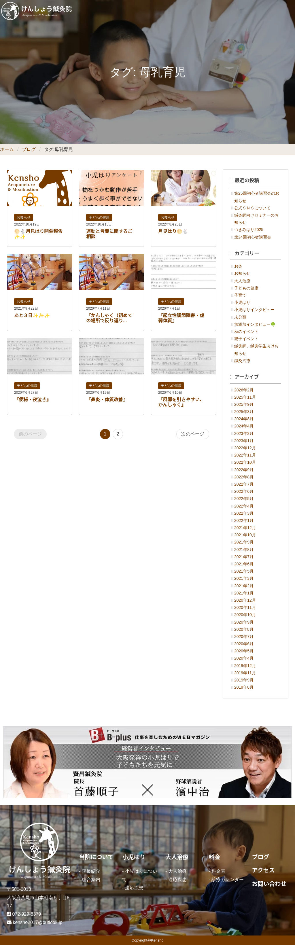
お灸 (238, 266)
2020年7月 (244, 636)
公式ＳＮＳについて (252, 208)
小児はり (242, 302)
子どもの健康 (99, 217)
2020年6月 (244, 643)
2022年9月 (244, 469)
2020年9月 (244, 622)
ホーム (7, 149)
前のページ (30, 433)
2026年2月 (244, 390)
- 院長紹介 (89, 871)
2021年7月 (244, 556)
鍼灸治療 (242, 360)
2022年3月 (244, 513)
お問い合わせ (269, 884)
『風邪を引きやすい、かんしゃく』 (181, 402)
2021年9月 (244, 542)
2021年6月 (244, 564)
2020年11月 (245, 607)
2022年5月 (244, 498)
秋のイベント (246, 331)
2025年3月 (244, 411)
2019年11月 (245, 673)
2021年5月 (244, 571)
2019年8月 (244, 687)
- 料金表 (217, 871)
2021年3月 (244, 578)
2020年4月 (244, 658)
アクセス (263, 870)
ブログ (29, 149)
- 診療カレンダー (226, 879)
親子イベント (246, 338)
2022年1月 (244, 520)
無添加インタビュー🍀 (254, 324)
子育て (240, 295)
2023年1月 (244, 440)
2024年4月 (244, 426)
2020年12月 (245, 600)
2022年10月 (245, 462)
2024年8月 (244, 418)
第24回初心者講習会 (252, 237)
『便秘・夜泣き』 (32, 399)
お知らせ (24, 217)
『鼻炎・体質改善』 (107, 399)
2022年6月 (244, 491)
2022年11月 (245, 455)
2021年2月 (244, 586)
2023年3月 (244, 433)
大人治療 (242, 281)
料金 (214, 857)
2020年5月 (244, 651)
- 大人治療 (176, 871)
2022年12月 (245, 448)
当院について (96, 857)
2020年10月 (245, 614)
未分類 (240, 317)
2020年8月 (244, 629)
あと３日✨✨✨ (32, 315)
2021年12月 (245, 527)
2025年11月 (245, 397)
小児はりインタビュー (254, 309)
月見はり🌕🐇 (173, 231)
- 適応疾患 (132, 887)
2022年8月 (244, 477)
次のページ (192, 433)
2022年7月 (244, 484)
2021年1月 (244, 593)
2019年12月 (245, 665)
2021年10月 (245, 535)
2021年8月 (244, 549)
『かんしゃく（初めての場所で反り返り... (109, 318)
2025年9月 (244, 404)
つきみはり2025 (248, 229)
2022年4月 (244, 506)
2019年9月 (244, 680)
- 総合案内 (89, 879)
